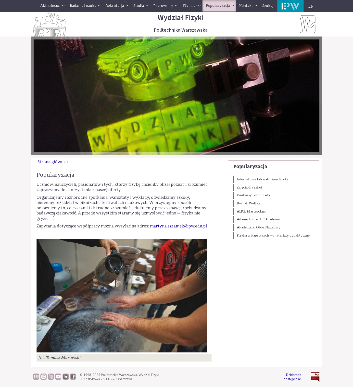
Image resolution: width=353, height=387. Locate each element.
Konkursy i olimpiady (253, 195)
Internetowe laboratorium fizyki (262, 179)
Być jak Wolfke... (250, 203)
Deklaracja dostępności (292, 377)
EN (311, 6)
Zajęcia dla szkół (249, 187)
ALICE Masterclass (251, 211)
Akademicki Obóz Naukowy (258, 227)
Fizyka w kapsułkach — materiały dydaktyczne (273, 235)
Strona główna (52, 161)
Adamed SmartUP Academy (258, 219)
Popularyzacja (250, 166)
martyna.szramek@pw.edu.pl (178, 226)
